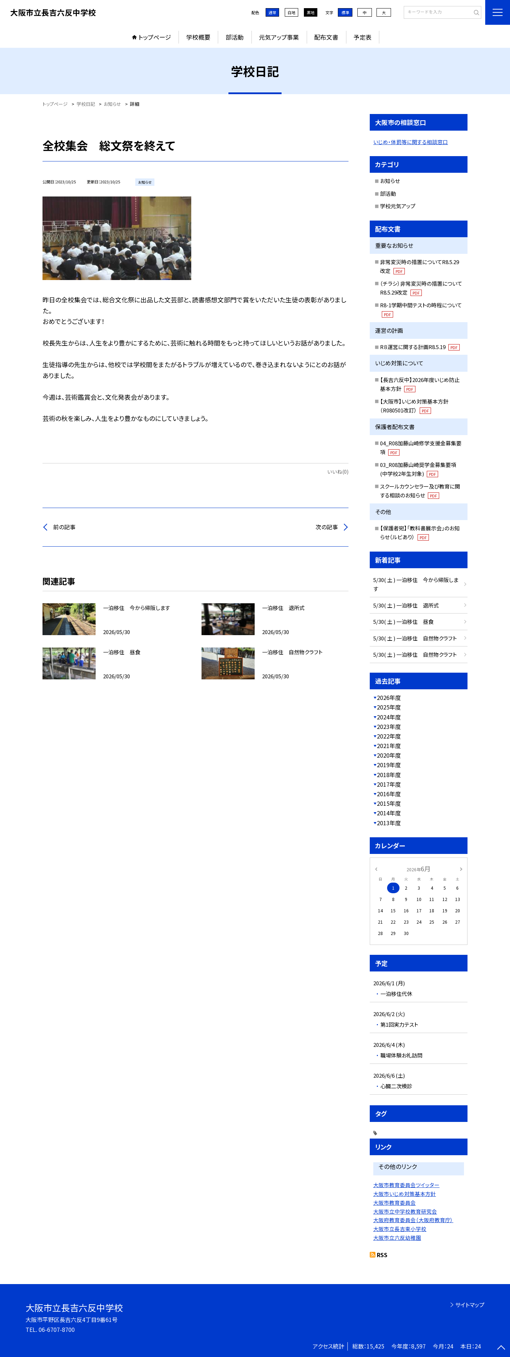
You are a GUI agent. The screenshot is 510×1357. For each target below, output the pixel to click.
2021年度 (389, 745)
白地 (291, 12)
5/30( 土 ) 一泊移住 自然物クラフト (415, 638)
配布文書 (326, 37)
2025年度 (389, 707)
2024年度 (389, 717)
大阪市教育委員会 (394, 1202)
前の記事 (64, 527)
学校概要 (198, 37)
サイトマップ (469, 1304)
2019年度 (389, 764)
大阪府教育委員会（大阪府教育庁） (413, 1220)
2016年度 (389, 793)
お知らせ (390, 180)
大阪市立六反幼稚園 (397, 1237)
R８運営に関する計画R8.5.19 (420, 346)
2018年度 (389, 774)
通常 (272, 12)
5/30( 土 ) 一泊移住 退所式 (406, 605)
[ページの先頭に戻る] (501, 1348)
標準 (345, 12)
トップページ (154, 37)
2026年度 (389, 697)
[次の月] (461, 868)
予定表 (362, 37)
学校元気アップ (397, 206)
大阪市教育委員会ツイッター (406, 1184)
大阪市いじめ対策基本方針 (404, 1193)
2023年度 (389, 726)
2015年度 (389, 803)
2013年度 (389, 823)
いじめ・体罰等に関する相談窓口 (410, 142)
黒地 (310, 12)
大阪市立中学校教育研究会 (405, 1211)
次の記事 (327, 527)
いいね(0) (337, 471)
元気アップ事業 (279, 37)
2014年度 (389, 813)
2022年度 (389, 736)
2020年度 (389, 755)
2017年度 (389, 784)
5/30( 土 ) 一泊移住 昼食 (403, 621)
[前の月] (376, 868)
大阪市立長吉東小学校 (399, 1228)
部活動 (235, 37)
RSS (382, 1254)
